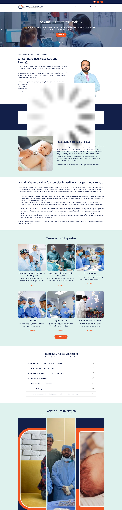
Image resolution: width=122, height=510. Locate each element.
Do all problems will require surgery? (61, 368)
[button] (1, 30)
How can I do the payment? (61, 389)
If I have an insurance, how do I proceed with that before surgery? (61, 394)
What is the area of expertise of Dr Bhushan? (61, 363)
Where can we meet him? (61, 378)
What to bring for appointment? (61, 384)
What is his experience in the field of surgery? (61, 373)
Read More (32, 286)
